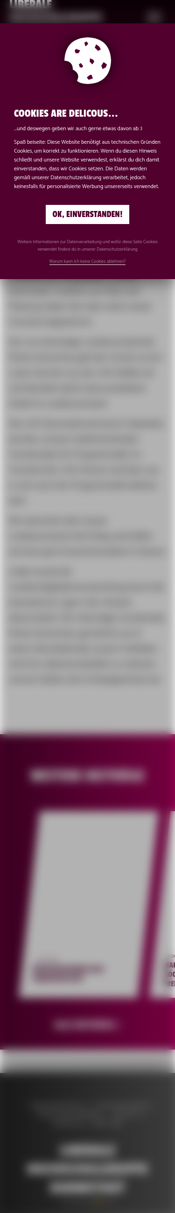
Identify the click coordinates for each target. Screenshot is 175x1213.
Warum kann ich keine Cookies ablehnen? (87, 261)
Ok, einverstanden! (88, 214)
